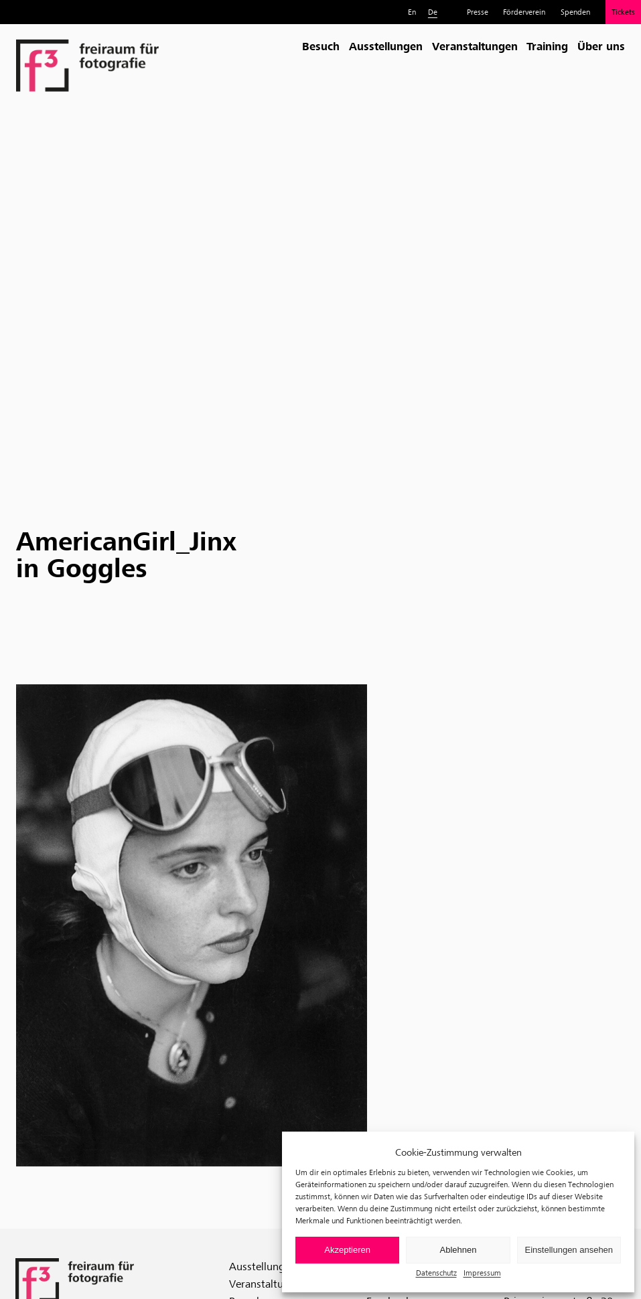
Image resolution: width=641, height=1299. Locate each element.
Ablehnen (458, 1250)
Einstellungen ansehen (569, 1250)
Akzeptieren (347, 1250)
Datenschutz (436, 1273)
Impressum (482, 1273)
